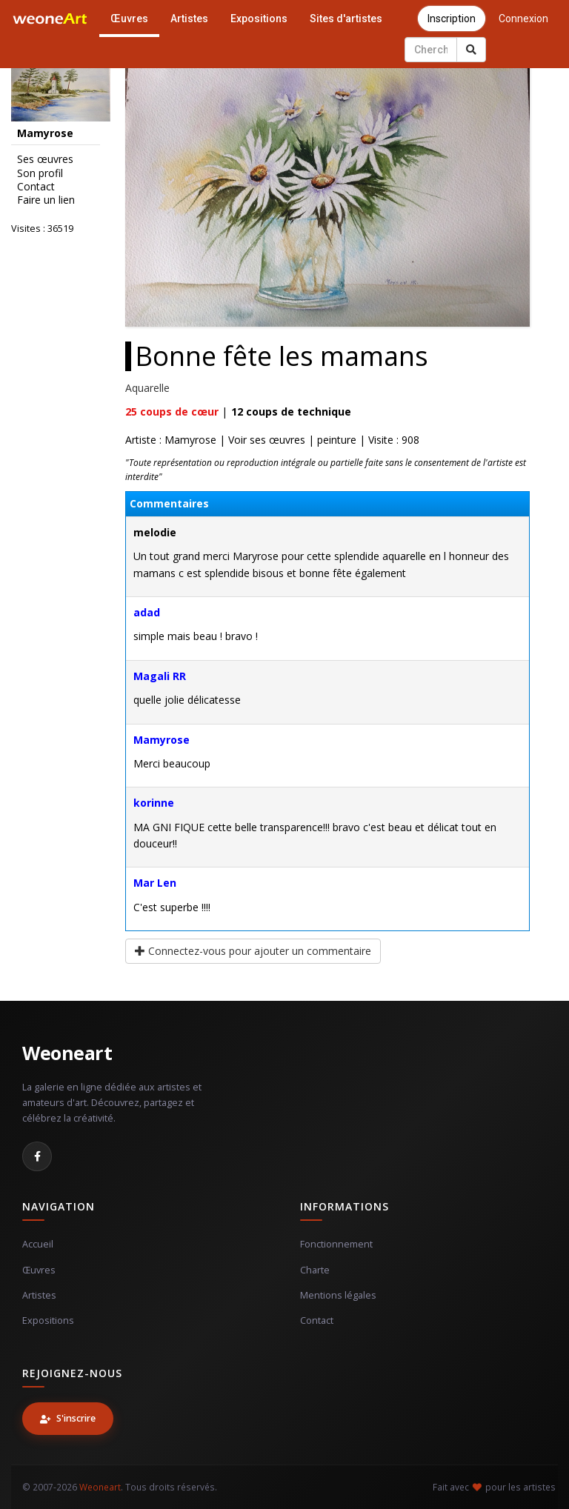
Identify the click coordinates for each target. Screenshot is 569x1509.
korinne (153, 803)
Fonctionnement (336, 1244)
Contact (36, 186)
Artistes (189, 18)
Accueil (37, 1244)
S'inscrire (68, 1418)
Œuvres (129, 18)
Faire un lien (46, 200)
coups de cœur (172, 411)
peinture (336, 440)
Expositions (258, 18)
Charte (315, 1270)
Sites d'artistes (346, 18)
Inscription (451, 18)
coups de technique (291, 411)
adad (146, 612)
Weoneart (67, 1052)
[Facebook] (37, 1156)
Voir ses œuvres (266, 440)
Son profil (40, 173)
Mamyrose (161, 740)
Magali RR (159, 676)
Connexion (523, 18)
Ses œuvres (45, 159)
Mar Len (154, 883)
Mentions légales (338, 1295)
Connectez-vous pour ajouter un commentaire (253, 951)
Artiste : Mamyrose (170, 440)
